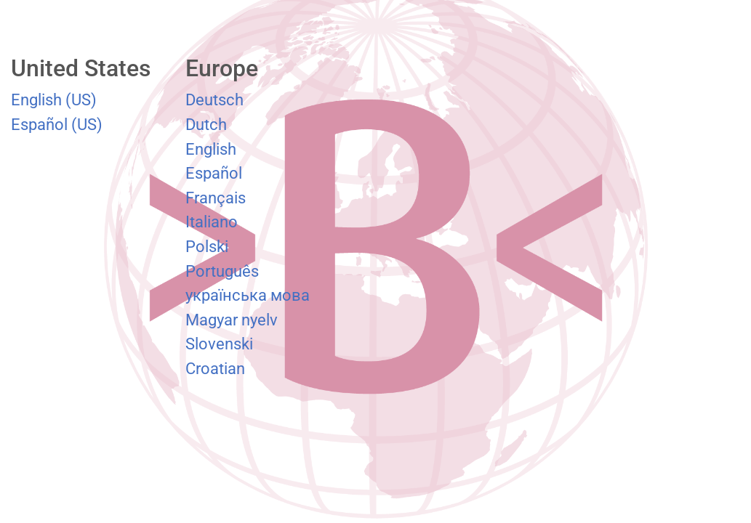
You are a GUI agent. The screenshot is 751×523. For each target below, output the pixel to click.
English (210, 148)
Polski (206, 246)
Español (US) (57, 124)
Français (215, 197)
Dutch (206, 124)
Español (213, 172)
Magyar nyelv (231, 319)
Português (222, 271)
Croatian (215, 368)
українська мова (247, 294)
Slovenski (219, 343)
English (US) (54, 99)
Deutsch (214, 99)
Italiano (211, 221)
